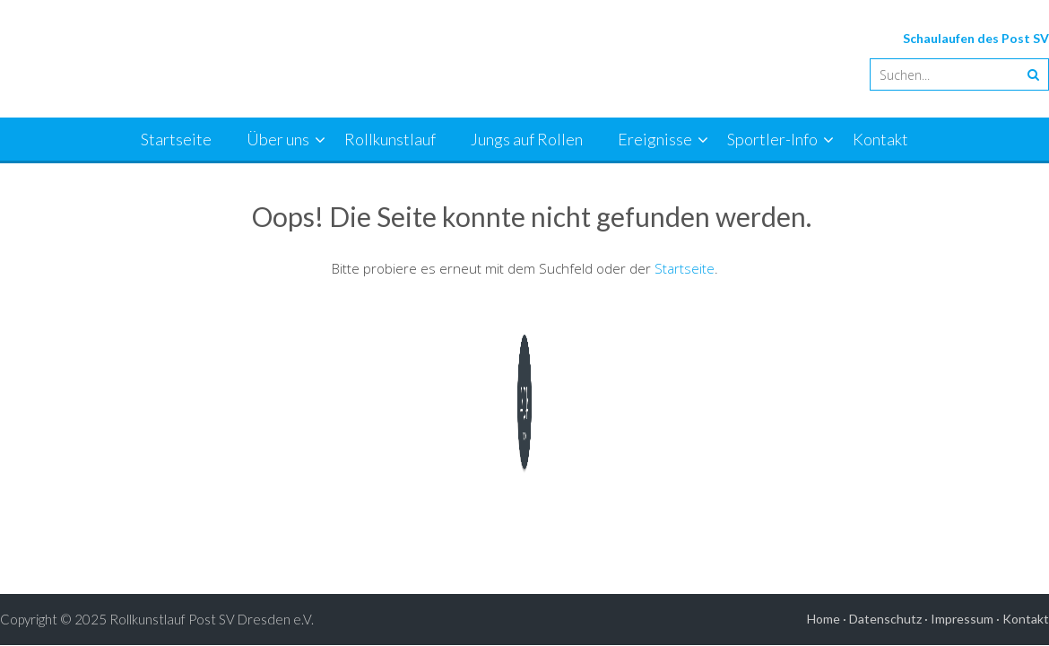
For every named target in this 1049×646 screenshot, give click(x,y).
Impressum (962, 618)
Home (823, 618)
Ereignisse (655, 139)
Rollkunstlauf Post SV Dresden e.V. (211, 619)
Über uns (278, 139)
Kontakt (880, 139)
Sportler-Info (772, 139)
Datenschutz (885, 618)
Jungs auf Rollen (527, 139)
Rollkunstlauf (390, 139)
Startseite (176, 139)
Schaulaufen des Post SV (976, 38)
